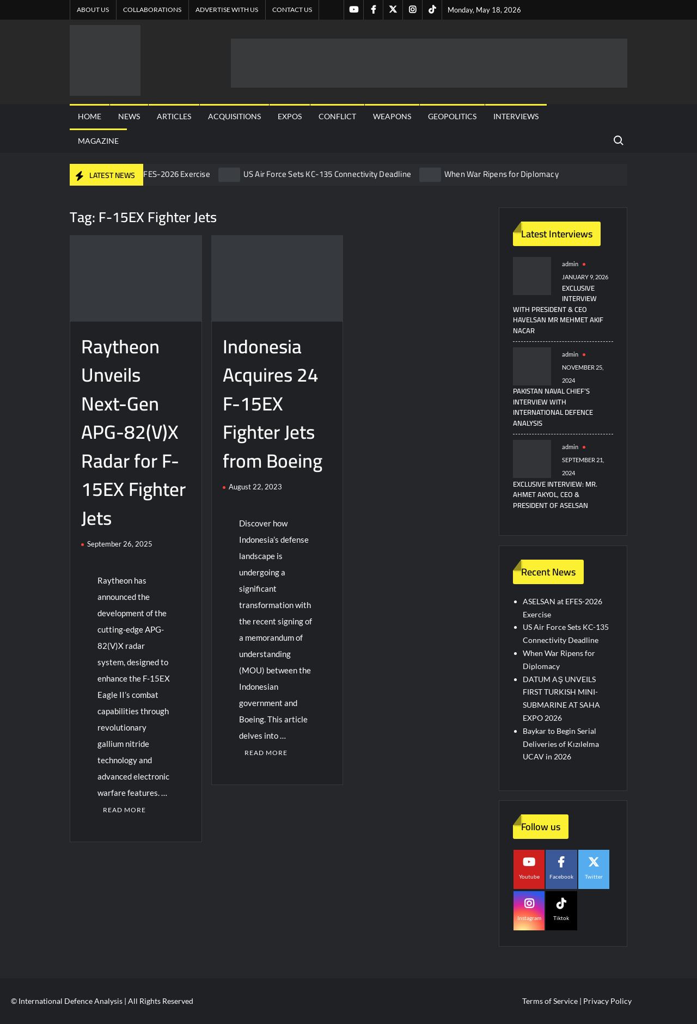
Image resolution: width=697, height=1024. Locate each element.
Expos (290, 116)
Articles (174, 116)
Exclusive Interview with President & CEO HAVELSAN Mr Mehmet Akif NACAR (558, 309)
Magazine (98, 140)
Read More (124, 810)
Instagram (529, 918)
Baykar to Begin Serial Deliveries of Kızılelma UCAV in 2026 (561, 744)
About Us (93, 9)
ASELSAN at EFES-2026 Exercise (152, 174)
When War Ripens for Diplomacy (501, 174)
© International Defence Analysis (67, 1000)
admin (570, 263)
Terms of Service (550, 1000)
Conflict (337, 116)
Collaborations (152, 9)
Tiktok (561, 918)
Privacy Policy (607, 1000)
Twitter (594, 876)
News (129, 116)
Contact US (292, 9)
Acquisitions (234, 116)
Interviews (516, 116)
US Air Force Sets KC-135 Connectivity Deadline (327, 174)
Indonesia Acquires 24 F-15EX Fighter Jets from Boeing (272, 403)
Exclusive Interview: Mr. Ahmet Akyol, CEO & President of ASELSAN (555, 494)
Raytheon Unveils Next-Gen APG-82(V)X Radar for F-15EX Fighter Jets (133, 432)
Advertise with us (226, 9)
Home (89, 116)
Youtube (529, 876)
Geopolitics (452, 116)
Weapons (392, 116)
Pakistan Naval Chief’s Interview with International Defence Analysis (553, 407)
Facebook (561, 876)
